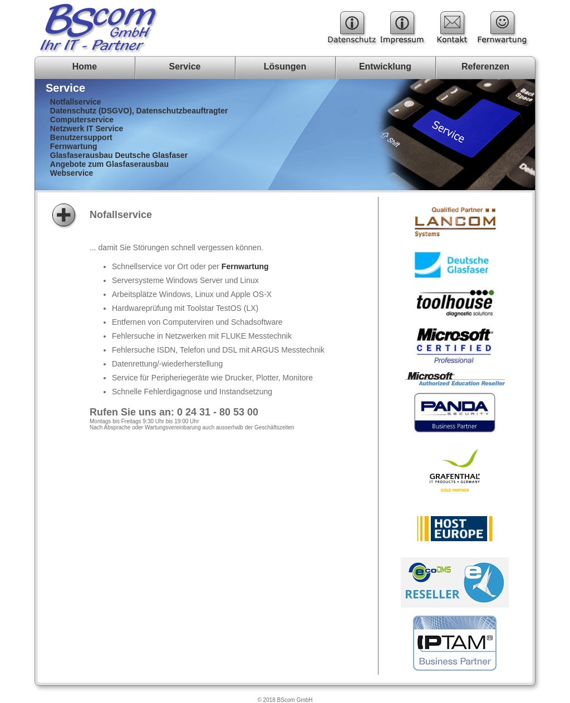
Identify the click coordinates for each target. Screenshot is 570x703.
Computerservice (82, 119)
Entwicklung (385, 66)
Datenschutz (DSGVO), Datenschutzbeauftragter (139, 110)
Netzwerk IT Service (87, 128)
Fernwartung (73, 146)
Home (84, 66)
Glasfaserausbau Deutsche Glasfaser (119, 155)
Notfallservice (75, 101)
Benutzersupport (81, 137)
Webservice (72, 173)
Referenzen (485, 66)
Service (185, 66)
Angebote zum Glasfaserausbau (109, 164)
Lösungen (285, 66)
